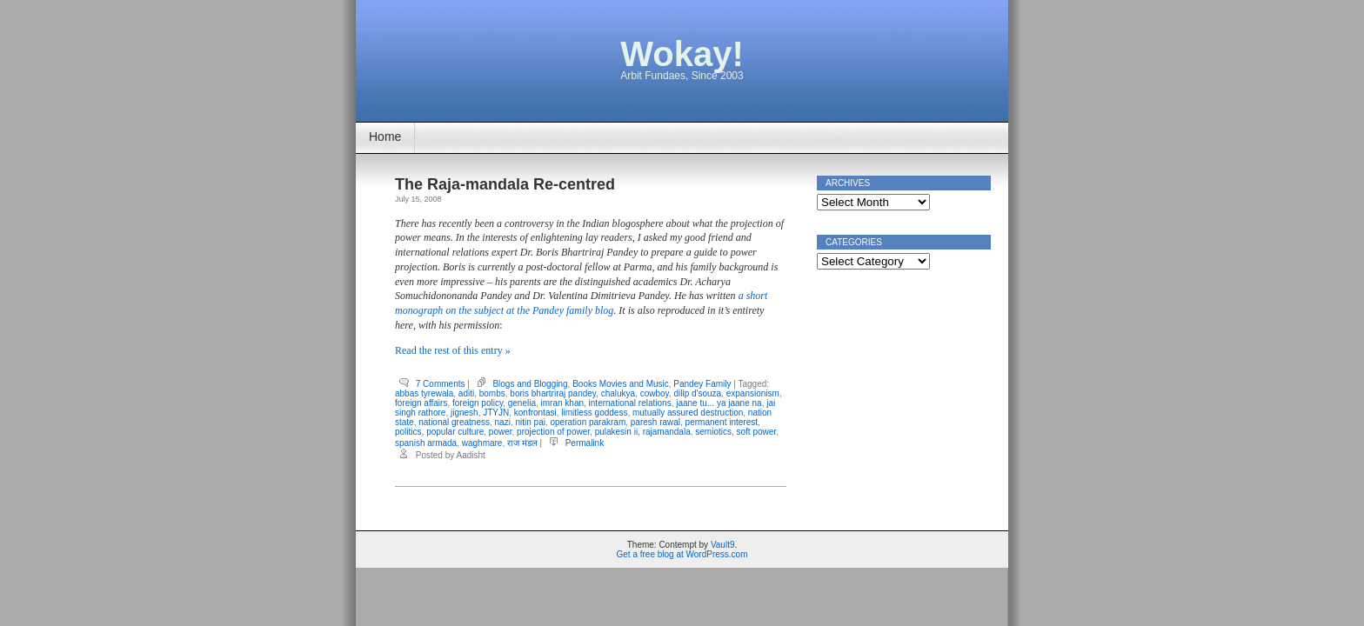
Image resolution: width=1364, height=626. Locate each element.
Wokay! (682, 54)
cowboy (654, 393)
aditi (466, 393)
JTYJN (496, 412)
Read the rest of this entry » (453, 350)
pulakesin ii (616, 431)
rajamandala (667, 431)
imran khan (562, 403)
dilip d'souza (697, 393)
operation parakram (588, 422)
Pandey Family (702, 384)
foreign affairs (421, 403)
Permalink (584, 443)
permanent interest (721, 422)
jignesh (464, 412)
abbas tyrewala (424, 393)
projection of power (553, 431)
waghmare (482, 443)
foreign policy (477, 403)
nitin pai (530, 422)
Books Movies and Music (620, 384)
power (500, 431)
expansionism (752, 393)
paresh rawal (655, 422)
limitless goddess (594, 412)
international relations (630, 403)
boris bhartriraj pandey (553, 393)
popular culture (455, 431)
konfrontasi (535, 412)
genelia (522, 403)
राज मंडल (522, 443)
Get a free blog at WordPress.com (682, 554)
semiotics (713, 431)
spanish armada (426, 443)
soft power (757, 431)
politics (408, 431)
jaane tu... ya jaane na (718, 403)
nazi (503, 422)
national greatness (454, 422)
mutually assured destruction (687, 412)
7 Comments (440, 384)
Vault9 (723, 544)
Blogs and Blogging (529, 384)
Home (385, 136)
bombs (492, 393)
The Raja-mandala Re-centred (505, 184)
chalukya (618, 393)
